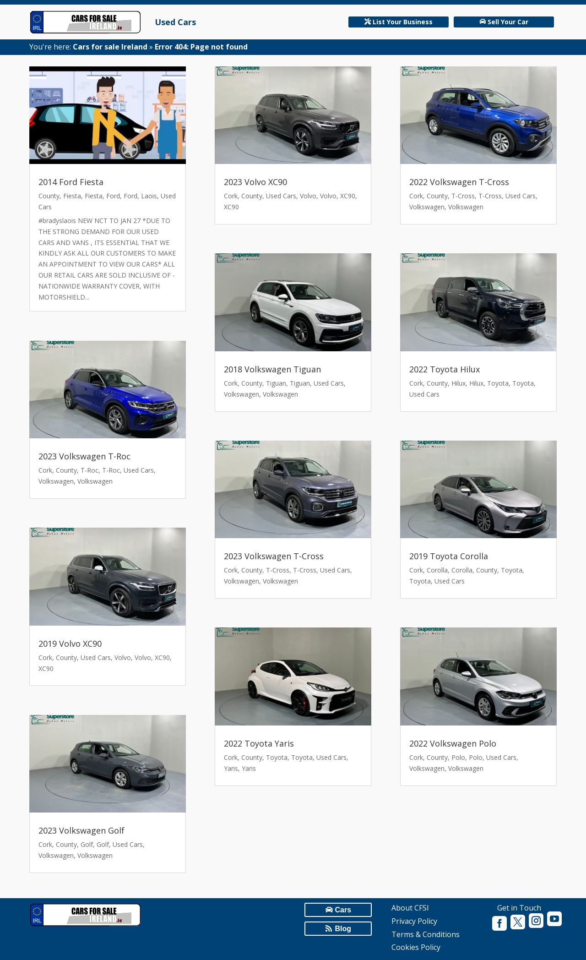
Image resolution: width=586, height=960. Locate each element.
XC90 (162, 657)
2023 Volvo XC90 (255, 181)
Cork (45, 470)
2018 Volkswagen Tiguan (272, 369)
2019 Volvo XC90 (70, 643)
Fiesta (72, 195)
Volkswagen (56, 481)
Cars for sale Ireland (110, 47)
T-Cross (277, 570)
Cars (343, 910)
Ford (113, 195)
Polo (458, 757)
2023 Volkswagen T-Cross (274, 556)
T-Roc (89, 470)
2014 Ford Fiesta (70, 181)
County (49, 195)
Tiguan (276, 383)
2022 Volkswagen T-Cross (459, 181)
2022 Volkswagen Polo (452, 743)
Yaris (231, 768)
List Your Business (403, 21)
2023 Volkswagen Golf (81, 830)
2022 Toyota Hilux (444, 369)
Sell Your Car (508, 21)
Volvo (122, 657)
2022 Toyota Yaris (259, 743)
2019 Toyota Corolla (448, 556)
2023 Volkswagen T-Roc (84, 456)
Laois (149, 195)
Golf (87, 844)
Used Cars (175, 21)
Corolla (437, 570)
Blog (343, 929)
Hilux (458, 383)
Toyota (277, 757)
